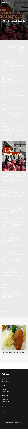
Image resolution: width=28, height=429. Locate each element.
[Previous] (7, 365)
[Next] (21, 365)
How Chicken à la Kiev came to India (13, 352)
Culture (11, 18)
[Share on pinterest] (6, 312)
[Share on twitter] (3, 312)
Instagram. (4, 413)
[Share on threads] (5, 312)
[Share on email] (13, 312)
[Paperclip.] (6, 2)
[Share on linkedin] (8, 312)
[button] (25, 2)
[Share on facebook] (2, 312)
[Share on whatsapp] (9, 312)
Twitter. (3, 411)
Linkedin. (4, 414)
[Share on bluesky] (11, 312)
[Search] (22, 2)
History (17, 328)
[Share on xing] (12, 312)
